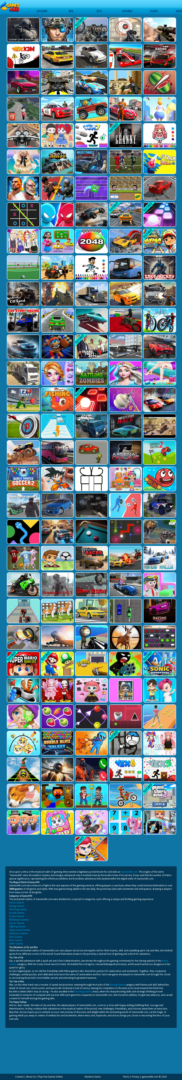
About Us (31, 1076)
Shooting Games (18, 909)
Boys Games (15, 940)
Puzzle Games (16, 916)
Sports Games (16, 923)
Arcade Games (16, 913)
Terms (126, 1076)
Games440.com (129, 872)
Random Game (93, 1076)
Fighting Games (17, 926)
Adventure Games (18, 933)
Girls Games (15, 937)
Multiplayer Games (19, 919)
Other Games (16, 943)
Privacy (135, 1076)
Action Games (16, 902)
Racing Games (16, 906)
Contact (19, 1076)
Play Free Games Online (50, 1076)
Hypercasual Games (19, 930)
